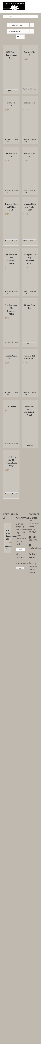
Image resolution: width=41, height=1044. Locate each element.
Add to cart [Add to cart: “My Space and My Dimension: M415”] (27, 292)
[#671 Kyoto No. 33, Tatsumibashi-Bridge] (11, 452)
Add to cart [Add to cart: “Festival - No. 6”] (27, 191)
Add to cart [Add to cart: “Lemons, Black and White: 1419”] (8, 242)
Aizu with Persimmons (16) (8, 534)
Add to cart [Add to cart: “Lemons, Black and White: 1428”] (27, 242)
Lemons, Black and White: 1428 (29, 207)
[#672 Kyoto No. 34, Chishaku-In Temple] (30, 401)
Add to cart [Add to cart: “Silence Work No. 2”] (8, 393)
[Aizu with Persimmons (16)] (7, 525)
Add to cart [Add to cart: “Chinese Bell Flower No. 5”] (27, 393)
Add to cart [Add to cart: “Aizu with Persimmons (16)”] (7, 548)
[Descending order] (32, 25)
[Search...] (20, 16)
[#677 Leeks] (11, 401)
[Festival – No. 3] (30, 97)
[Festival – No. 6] (30, 148)
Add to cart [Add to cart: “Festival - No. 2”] (8, 140)
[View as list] (22, 37)
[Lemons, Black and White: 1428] (30, 198)
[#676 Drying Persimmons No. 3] (11, 47)
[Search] (4, 16)
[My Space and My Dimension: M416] (11, 300)
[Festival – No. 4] (11, 148)
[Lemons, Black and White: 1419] (11, 198)
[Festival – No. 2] (11, 97)
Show (14, 31)
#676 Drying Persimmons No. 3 (11, 55)
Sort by (15, 25)
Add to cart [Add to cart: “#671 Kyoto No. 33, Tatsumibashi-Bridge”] (8, 495)
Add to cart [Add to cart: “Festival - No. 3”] (27, 140)
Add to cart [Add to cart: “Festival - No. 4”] (8, 191)
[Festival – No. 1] (30, 47)
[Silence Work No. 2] (11, 350)
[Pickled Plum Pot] (30, 300)
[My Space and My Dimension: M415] (30, 249)
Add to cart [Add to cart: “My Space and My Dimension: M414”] (8, 292)
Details (12, 91)
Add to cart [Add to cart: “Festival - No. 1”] (27, 90)
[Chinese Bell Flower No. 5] (30, 350)
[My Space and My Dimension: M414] (11, 249)
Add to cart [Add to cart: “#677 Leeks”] (8, 444)
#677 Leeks (11, 406)
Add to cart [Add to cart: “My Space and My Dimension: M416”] (8, 343)
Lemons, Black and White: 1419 (11, 207)
